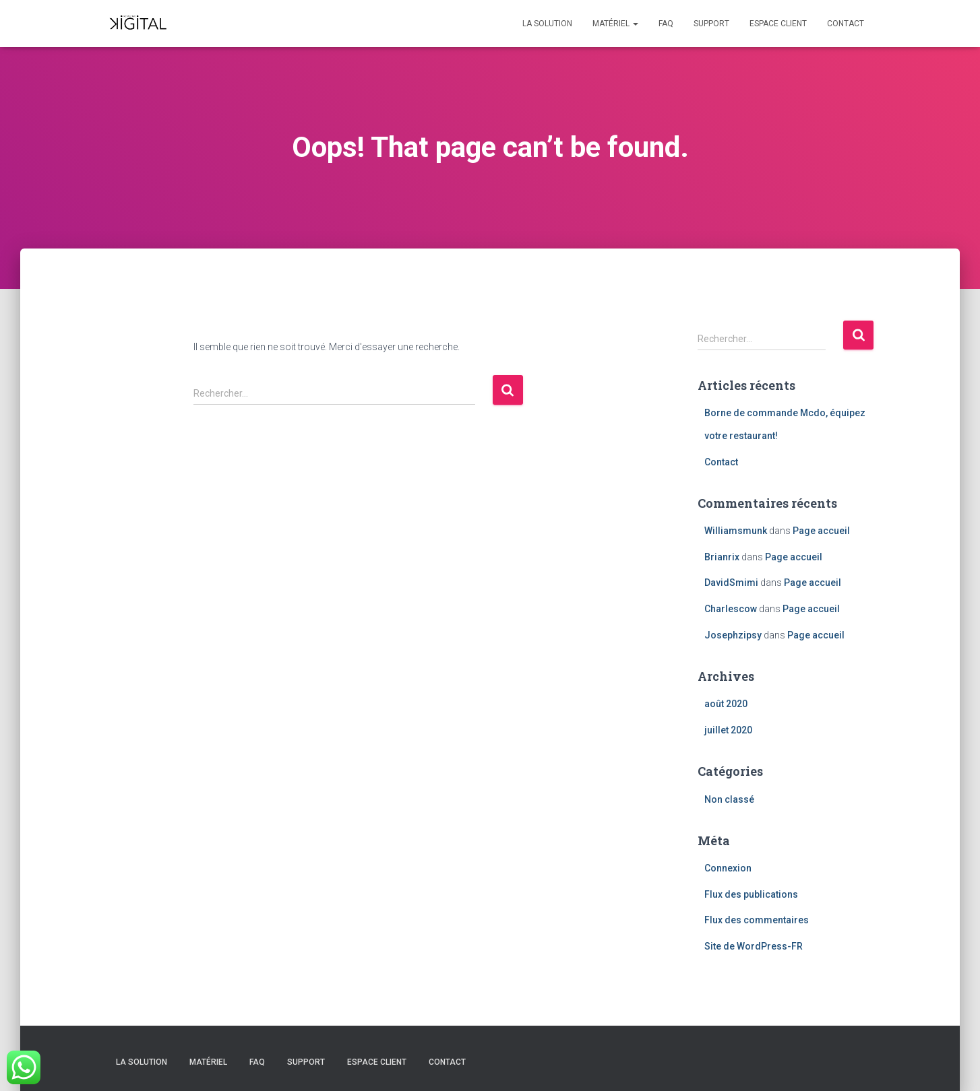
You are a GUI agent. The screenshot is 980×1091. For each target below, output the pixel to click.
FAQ (666, 23)
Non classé (729, 799)
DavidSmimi (731, 582)
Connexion (728, 868)
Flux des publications (751, 894)
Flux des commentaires (756, 920)
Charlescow (730, 608)
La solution (547, 23)
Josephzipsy (733, 635)
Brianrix (721, 557)
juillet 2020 (728, 730)
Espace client (778, 23)
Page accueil (821, 530)
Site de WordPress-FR (753, 946)
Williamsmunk (735, 530)
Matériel (615, 23)
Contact (845, 23)
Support (711, 23)
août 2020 (725, 703)
